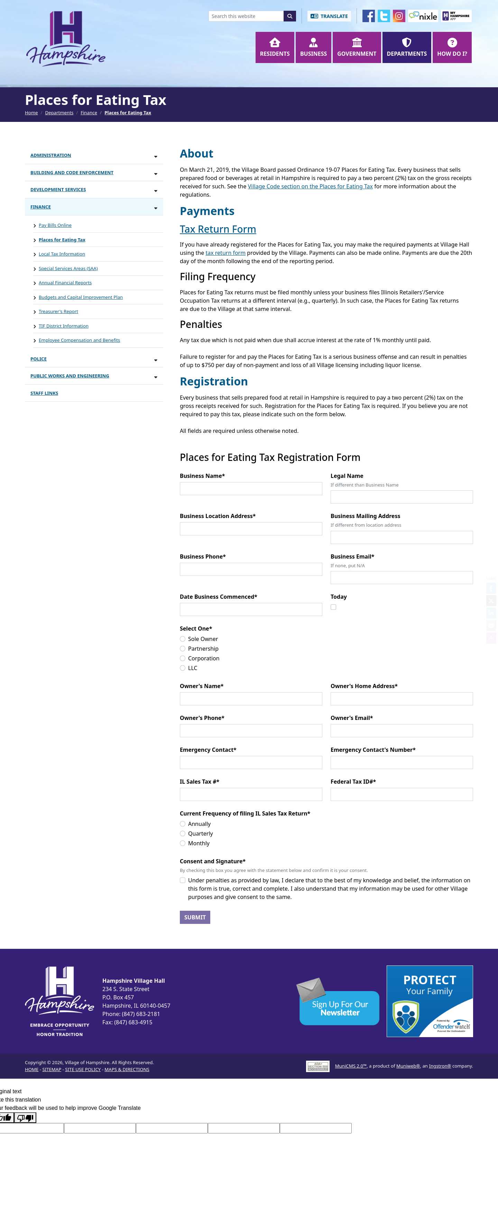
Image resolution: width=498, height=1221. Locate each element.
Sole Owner (203, 639)
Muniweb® (408, 1066)
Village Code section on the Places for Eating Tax (310, 186)
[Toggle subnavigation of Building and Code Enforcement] (155, 173)
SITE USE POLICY (83, 1069)
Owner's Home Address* (364, 686)
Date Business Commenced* (218, 596)
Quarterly (200, 833)
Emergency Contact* (208, 749)
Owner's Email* (352, 717)
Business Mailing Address (365, 516)
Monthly (199, 843)
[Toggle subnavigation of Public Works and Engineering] (155, 377)
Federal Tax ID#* (353, 781)
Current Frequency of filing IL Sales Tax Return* (245, 813)
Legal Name (347, 475)
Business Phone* (203, 556)
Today (339, 596)
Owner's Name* (201, 686)
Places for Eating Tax (127, 112)
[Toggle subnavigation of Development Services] (155, 190)
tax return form (225, 253)
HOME (31, 1069)
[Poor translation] (25, 1117)
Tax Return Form (218, 228)
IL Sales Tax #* (199, 781)
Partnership (203, 648)
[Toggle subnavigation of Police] (155, 360)
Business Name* (202, 475)
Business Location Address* (218, 516)
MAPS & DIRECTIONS (126, 1069)
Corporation (204, 658)
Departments (59, 112)
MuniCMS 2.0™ (351, 1066)
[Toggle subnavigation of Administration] (155, 156)
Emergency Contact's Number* (373, 749)
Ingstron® (440, 1066)
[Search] (290, 16)
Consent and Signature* (213, 861)
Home (31, 112)
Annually (199, 824)
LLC (192, 668)
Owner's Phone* (202, 717)
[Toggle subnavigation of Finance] (155, 208)
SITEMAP (51, 1069)
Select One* (196, 628)
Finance (89, 112)
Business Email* (352, 556)
